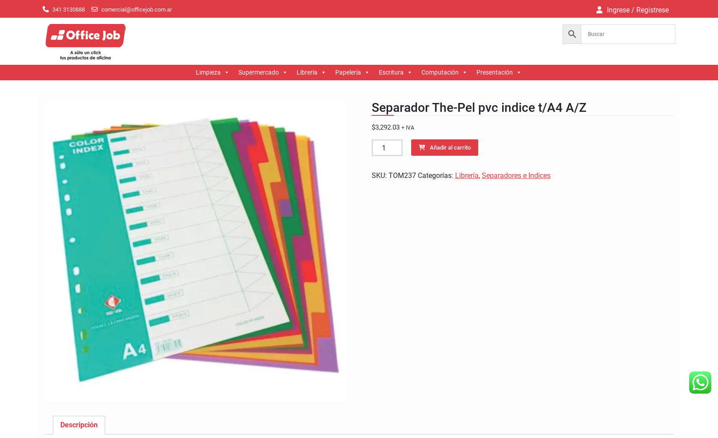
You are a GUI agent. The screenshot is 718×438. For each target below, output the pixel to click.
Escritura (396, 72)
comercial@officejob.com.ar (136, 9)
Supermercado (263, 72)
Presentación (499, 72)
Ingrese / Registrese (638, 10)
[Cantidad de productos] (387, 147)
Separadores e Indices (516, 175)
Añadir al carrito (450, 147)
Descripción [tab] (79, 425)
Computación (444, 72)
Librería (311, 72)
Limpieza (213, 72)
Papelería (352, 72)
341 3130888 (68, 9)
